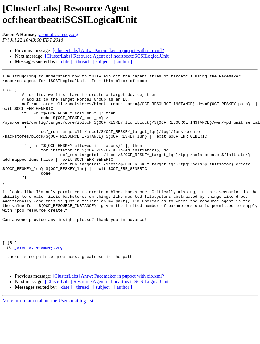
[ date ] (65, 61)
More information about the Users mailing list (47, 338)
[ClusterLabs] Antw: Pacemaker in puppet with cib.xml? (108, 50)
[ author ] (123, 61)
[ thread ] (82, 61)
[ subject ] (103, 61)
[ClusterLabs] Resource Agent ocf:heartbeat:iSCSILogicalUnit (107, 56)
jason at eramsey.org (58, 34)
